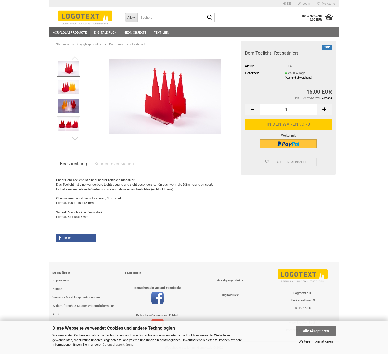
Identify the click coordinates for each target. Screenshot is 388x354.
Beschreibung (73, 163)
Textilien (161, 32)
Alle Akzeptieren (316, 331)
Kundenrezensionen (114, 163)
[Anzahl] (288, 109)
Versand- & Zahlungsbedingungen (76, 297)
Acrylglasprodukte (70, 32)
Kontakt (57, 289)
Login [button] (304, 3)
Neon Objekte (135, 32)
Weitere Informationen (316, 341)
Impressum (60, 280)
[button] (287, 3)
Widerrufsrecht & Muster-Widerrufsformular (83, 306)
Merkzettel (326, 3)
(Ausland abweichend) (298, 77)
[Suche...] (131, 17)
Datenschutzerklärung (117, 344)
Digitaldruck (105, 32)
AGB (55, 314)
